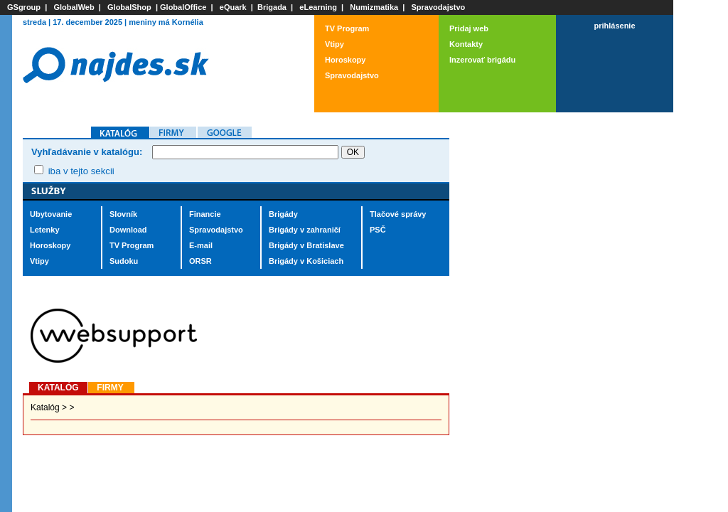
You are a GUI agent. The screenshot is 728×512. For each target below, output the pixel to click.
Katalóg (45, 407)
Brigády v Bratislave (306, 245)
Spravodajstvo (439, 7)
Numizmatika (374, 7)
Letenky (45, 229)
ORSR (200, 261)
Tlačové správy (398, 214)
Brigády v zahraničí (305, 229)
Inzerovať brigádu (482, 59)
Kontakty (466, 44)
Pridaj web (468, 28)
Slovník (123, 214)
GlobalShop (129, 7)
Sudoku (123, 261)
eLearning (318, 7)
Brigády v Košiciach (306, 261)
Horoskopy (345, 59)
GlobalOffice (183, 7)
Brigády (283, 214)
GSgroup (24, 7)
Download (128, 229)
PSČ (378, 229)
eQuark (233, 7)
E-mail (201, 245)
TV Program (347, 28)
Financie (205, 214)
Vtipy (334, 44)
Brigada (272, 7)
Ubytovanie (51, 214)
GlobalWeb (73, 7)
